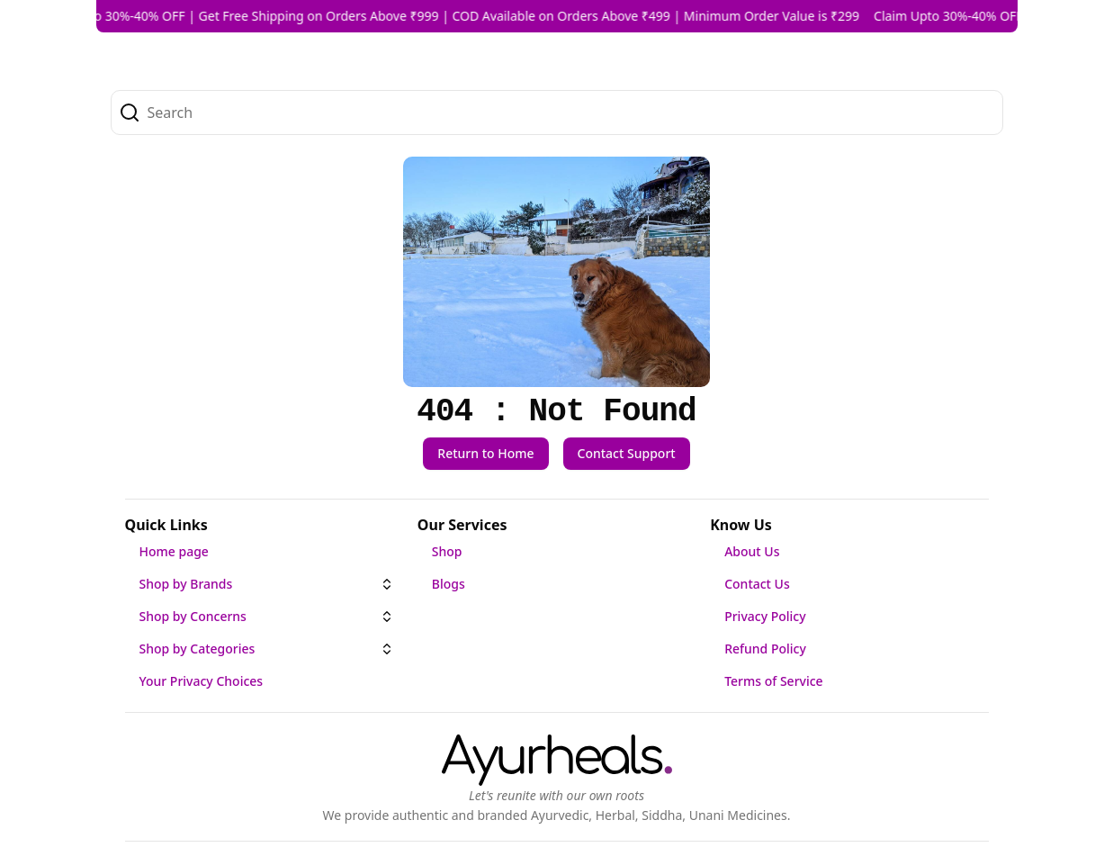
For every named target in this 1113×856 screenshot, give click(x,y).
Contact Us (757, 583)
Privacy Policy (764, 616)
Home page (174, 551)
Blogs (448, 583)
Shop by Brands (186, 583)
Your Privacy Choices (201, 680)
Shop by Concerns (193, 616)
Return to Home (485, 453)
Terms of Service (773, 680)
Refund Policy (765, 648)
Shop (447, 551)
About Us (751, 551)
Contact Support (627, 453)
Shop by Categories (197, 648)
